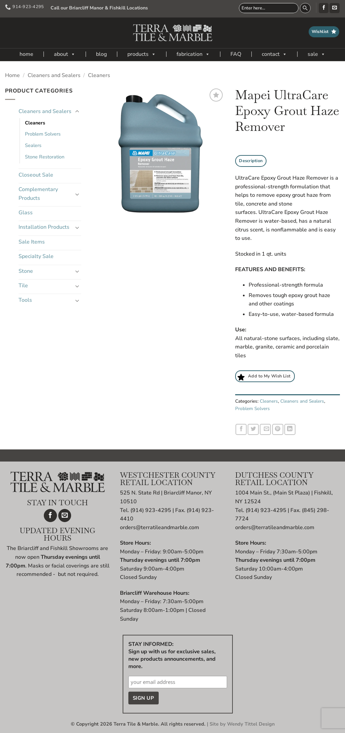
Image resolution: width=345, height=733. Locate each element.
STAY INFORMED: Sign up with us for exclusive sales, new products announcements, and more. (172, 655)
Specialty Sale (36, 256)
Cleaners (99, 75)
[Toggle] (77, 112)
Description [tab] (250, 161)
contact (274, 54)
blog (101, 54)
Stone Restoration (44, 156)
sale (316, 54)
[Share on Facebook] (241, 429)
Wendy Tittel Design (251, 724)
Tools (25, 300)
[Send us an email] (334, 8)
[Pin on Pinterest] (277, 429)
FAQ (235, 54)
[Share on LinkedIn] (289, 429)
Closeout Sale (36, 175)
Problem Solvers (43, 134)
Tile (23, 285)
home (26, 54)
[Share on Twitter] (253, 429)
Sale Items (32, 242)
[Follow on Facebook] (323, 8)
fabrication (193, 54)
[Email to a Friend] (265, 429)
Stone (26, 271)
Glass (26, 212)
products (141, 54)
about (64, 54)
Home (12, 75)
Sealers (33, 145)
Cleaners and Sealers (54, 75)
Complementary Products (38, 194)
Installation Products (44, 227)
